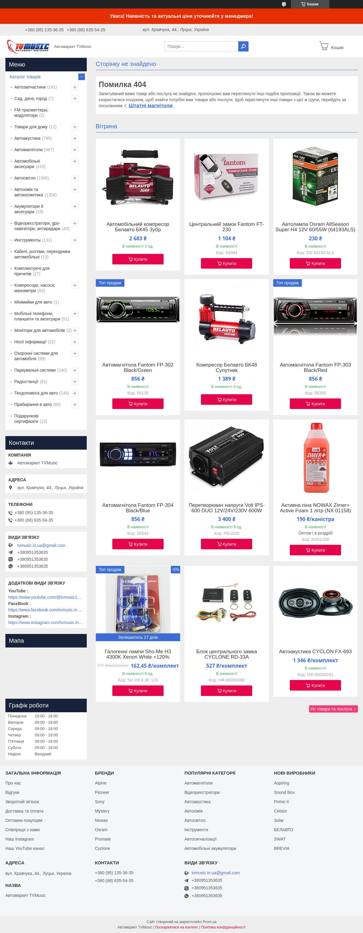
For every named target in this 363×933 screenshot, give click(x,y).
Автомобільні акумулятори (210, 848)
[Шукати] (243, 46)
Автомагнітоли (28, 149)
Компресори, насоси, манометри (34, 288)
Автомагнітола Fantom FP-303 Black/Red (315, 367)
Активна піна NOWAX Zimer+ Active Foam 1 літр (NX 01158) (315, 508)
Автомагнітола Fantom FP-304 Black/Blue (138, 508)
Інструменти (196, 829)
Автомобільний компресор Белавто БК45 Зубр (138, 227)
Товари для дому (31, 126)
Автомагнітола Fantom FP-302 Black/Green (138, 367)
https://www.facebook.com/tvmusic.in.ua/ (46, 609)
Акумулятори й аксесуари (28, 209)
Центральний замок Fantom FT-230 (226, 227)
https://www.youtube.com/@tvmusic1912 (46, 597)
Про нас (13, 783)
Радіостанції (26, 381)
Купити (141, 259)
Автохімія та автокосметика (28, 192)
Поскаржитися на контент (176, 927)
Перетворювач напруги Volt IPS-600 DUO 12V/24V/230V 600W (226, 508)
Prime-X (281, 801)
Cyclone (102, 848)
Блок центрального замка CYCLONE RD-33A (226, 654)
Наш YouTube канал (25, 848)
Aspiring (281, 783)
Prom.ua (209, 922)
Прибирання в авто (33, 404)
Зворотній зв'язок (22, 801)
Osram (101, 829)
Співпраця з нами (22, 829)
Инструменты (27, 240)
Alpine (101, 783)
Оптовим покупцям (23, 820)
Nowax (101, 820)
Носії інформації (30, 341)
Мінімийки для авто (33, 302)
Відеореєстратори (202, 792)
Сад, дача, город (30, 98)
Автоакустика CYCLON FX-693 (315, 651)
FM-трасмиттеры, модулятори (31, 113)
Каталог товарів (25, 76)
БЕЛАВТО (283, 829)
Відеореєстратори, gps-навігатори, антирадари (37, 226)
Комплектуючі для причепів (32, 271)
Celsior (280, 811)
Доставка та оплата (24, 811)
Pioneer (102, 792)
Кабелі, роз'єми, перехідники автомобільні (42, 254)
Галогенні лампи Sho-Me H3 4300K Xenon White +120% (138, 654)
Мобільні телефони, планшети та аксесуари (37, 316)
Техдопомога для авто (36, 393)
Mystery (102, 811)
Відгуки (12, 792)
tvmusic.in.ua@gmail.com (41, 545)
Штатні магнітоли (151, 105)
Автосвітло (25, 178)
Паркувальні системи (35, 370)
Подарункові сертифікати (26, 418)
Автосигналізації (200, 839)
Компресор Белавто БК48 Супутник (226, 367)
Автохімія (193, 811)
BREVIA (281, 848)
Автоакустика (27, 138)
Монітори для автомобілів (39, 330)
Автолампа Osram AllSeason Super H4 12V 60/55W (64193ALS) (315, 227)
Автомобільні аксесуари (27, 164)
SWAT (280, 839)
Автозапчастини (30, 87)
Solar (279, 820)
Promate (103, 839)
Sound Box (284, 792)
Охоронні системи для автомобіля (36, 356)
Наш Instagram (19, 839)
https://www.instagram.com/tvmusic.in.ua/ (46, 622)
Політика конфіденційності (223, 927)
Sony (100, 801)
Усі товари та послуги (331, 709)
